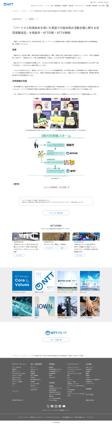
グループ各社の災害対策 (55, 398)
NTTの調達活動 (71, 389)
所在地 (50, 375)
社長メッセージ (34, 369)
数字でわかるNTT (16, 377)
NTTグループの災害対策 (54, 394)
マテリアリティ (71, 371)
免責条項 (33, 381)
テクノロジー (19, 255)
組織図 (87, 373)
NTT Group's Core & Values (18, 373)
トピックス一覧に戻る (56, 213)
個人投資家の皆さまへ (36, 379)
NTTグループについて (37, 5)
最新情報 (51, 367)
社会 (68, 377)
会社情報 (88, 5)
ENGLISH (106, 2)
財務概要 (33, 373)
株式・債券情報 (34, 375)
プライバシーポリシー (23, 417)
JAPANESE (100, 2)
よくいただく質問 (35, 383)
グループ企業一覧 (56, 340)
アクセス (88, 377)
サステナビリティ (79, 5)
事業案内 (14, 369)
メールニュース (34, 387)
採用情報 (94, 5)
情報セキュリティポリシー (37, 417)
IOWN (13, 383)
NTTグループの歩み (17, 375)
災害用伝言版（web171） (55, 392)
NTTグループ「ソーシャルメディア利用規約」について (56, 410)
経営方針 (33, 371)
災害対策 (70, 5)
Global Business (17, 400)
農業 (62, 248)
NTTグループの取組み (17, 381)
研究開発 (64, 5)
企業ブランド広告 (16, 379)
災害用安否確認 (52, 390)
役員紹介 (88, 375)
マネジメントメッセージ (73, 367)
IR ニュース (33, 367)
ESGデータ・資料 (71, 381)
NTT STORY (101, 5)
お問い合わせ (93, 2)
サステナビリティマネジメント (74, 369)
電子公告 (33, 385)
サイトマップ (90, 417)
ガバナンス (70, 379)
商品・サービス (16, 371)
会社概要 (88, 371)
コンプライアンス (90, 383)
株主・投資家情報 (56, 5)
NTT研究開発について (54, 371)
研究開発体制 (52, 373)
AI (12, 385)
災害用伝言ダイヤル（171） (55, 388)
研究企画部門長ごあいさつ (55, 369)
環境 (68, 375)
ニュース (47, 5)
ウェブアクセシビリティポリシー (53, 417)
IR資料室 (33, 377)
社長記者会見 (89, 369)
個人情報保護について (68, 417)
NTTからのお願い (53, 400)
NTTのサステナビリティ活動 (74, 373)
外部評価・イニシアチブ (73, 383)
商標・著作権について (80, 417)
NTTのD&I (69, 392)
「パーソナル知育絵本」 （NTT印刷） (56, 187)
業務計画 (51, 396)
